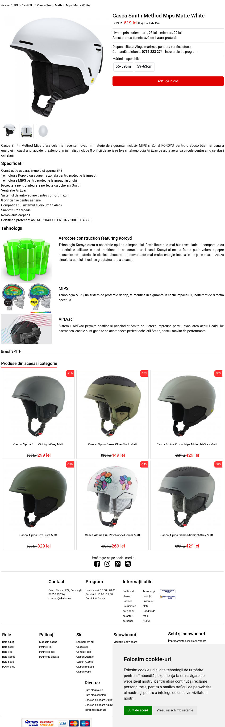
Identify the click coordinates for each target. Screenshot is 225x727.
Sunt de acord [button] (138, 710)
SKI (15, 5)
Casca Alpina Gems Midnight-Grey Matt (186, 535)
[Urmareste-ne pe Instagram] (107, 565)
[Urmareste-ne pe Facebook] (97, 565)
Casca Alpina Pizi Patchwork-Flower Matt (112, 535)
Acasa (5, 5)
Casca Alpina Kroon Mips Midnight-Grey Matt (187, 444)
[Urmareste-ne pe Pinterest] (117, 565)
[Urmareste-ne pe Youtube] (128, 565)
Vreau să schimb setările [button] (175, 710)
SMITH (16, 351)
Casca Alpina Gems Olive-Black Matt (112, 444)
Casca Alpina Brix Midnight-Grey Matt (38, 444)
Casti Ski (27, 5)
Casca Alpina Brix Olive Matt (38, 535)
